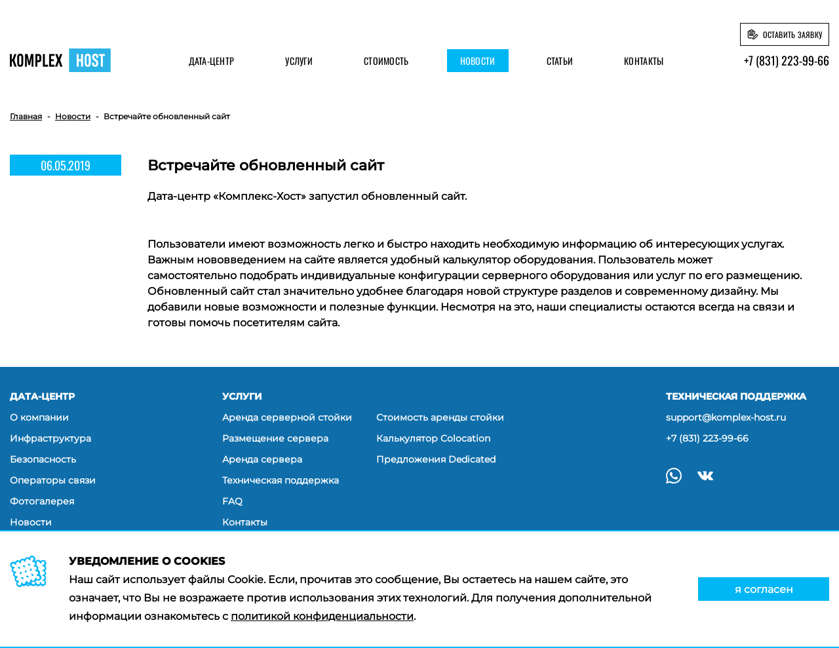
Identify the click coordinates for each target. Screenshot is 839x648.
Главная (26, 116)
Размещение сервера (275, 438)
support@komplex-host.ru (726, 417)
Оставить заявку (792, 34)
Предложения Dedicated (436, 459)
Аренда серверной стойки (287, 417)
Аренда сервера (262, 459)
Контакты (643, 60)
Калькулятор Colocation (433, 438)
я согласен (764, 589)
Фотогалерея (42, 501)
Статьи (560, 60)
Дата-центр (212, 60)
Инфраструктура (50, 438)
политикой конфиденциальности (322, 616)
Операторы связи (53, 480)
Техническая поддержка (280, 480)
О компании (39, 417)
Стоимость (386, 60)
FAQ (232, 501)
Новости (478, 60)
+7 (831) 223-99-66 (786, 60)
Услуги (299, 60)
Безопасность (43, 459)
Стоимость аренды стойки (440, 417)
